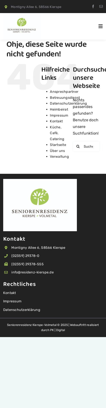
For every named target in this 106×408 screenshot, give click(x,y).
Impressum (59, 115)
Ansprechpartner (64, 92)
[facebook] (93, 6)
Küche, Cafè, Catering (57, 133)
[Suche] (78, 146)
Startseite (58, 145)
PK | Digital (57, 330)
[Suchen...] (86, 146)
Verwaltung (59, 156)
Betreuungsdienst (65, 98)
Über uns (57, 151)
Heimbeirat (59, 109)
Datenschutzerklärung (68, 103)
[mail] (101, 6)
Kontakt (56, 121)
